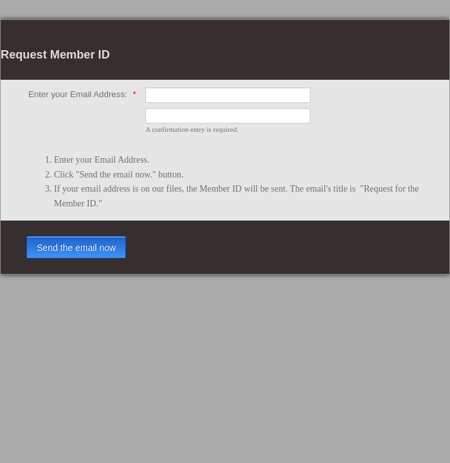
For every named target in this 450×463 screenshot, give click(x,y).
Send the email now (76, 247)
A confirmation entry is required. (192, 129)
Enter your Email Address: (82, 94)
